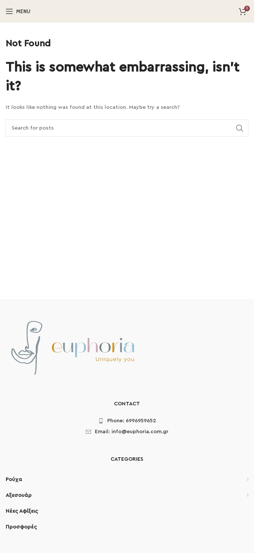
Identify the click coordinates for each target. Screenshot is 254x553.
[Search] (127, 128)
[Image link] (72, 349)
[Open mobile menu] (18, 11)
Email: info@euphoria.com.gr (131, 431)
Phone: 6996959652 (131, 420)
